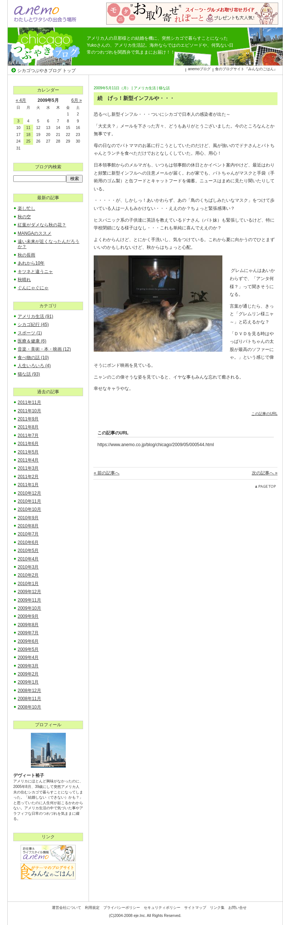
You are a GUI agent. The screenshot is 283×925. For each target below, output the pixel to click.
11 (28, 128)
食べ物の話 (33, 357)
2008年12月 (29, 690)
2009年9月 (28, 616)
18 (28, 135)
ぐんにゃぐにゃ (33, 287)
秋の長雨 (26, 255)
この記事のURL (264, 414)
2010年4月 (28, 559)
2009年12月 (29, 591)
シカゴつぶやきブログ (45, 46)
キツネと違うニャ (35, 271)
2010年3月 (28, 567)
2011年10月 (29, 410)
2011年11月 (29, 402)
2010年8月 (28, 525)
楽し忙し (26, 208)
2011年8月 (28, 427)
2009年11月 (29, 600)
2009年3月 (28, 665)
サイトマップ (195, 908)
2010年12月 (29, 493)
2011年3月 (28, 468)
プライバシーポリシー (121, 908)
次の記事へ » (264, 473)
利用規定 (92, 908)
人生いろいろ (34, 365)
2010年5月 (28, 550)
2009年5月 (28, 649)
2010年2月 (28, 575)
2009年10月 (29, 608)
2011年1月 (28, 484)
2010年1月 (28, 583)
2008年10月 (29, 707)
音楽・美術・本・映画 (44, 349)
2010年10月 (29, 509)
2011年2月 (28, 476)
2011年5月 (28, 452)
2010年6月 (28, 542)
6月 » (76, 100)
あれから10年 (31, 263)
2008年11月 (29, 698)
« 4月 (21, 100)
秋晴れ (24, 279)
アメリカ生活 (145, 88)
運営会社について (66, 908)
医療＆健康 (32, 341)
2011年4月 (28, 460)
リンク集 (217, 908)
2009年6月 (28, 641)
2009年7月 (28, 632)
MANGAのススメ (34, 233)
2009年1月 (28, 682)
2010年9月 (28, 517)
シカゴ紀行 (33, 324)
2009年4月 (28, 657)
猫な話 (164, 88)
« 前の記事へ (106, 473)
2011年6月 (28, 443)
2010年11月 (29, 501)
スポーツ (30, 333)
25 (28, 141)
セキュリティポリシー (162, 908)
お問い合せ (237, 908)
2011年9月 (28, 419)
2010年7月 (28, 534)
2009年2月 (28, 674)
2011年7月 (28, 435)
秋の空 (24, 216)
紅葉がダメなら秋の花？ (42, 224)
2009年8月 (28, 624)
